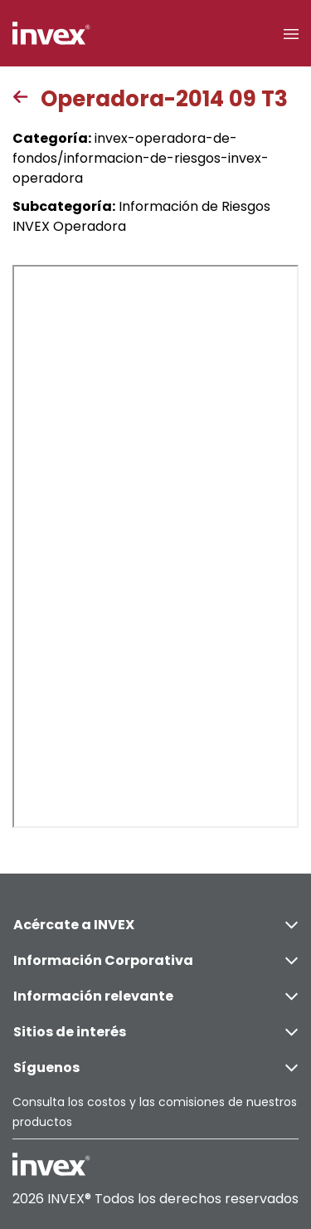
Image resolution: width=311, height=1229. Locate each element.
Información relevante (155, 996)
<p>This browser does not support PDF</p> (155, 546)
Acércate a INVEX (155, 924)
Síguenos (155, 1067)
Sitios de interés (155, 1031)
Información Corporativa (155, 960)
